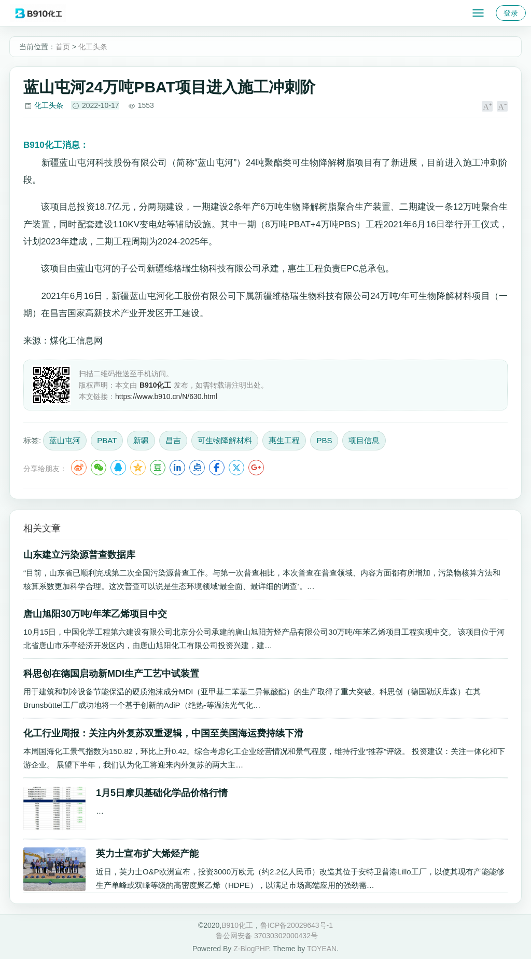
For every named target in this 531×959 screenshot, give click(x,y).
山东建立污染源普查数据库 (79, 555)
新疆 (141, 440)
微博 (79, 467)
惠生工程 (284, 440)
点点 (197, 467)
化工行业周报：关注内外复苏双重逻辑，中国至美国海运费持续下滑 (163, 733)
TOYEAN (322, 948)
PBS (324, 440)
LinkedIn (177, 467)
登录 (511, 13)
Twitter (236, 467)
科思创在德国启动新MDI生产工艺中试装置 (111, 673)
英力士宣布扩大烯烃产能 (147, 853)
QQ (118, 467)
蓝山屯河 (64, 440)
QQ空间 (138, 467)
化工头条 (92, 47)
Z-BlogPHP (251, 948)
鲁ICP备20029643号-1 (296, 925)
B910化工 (237, 925)
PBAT (107, 440)
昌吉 (173, 440)
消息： (56, 145)
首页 (62, 47)
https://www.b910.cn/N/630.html (166, 396)
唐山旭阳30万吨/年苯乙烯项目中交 (95, 614)
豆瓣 (157, 467)
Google (256, 467)
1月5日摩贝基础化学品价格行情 (162, 793)
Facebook (217, 467)
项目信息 (364, 440)
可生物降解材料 (225, 440)
